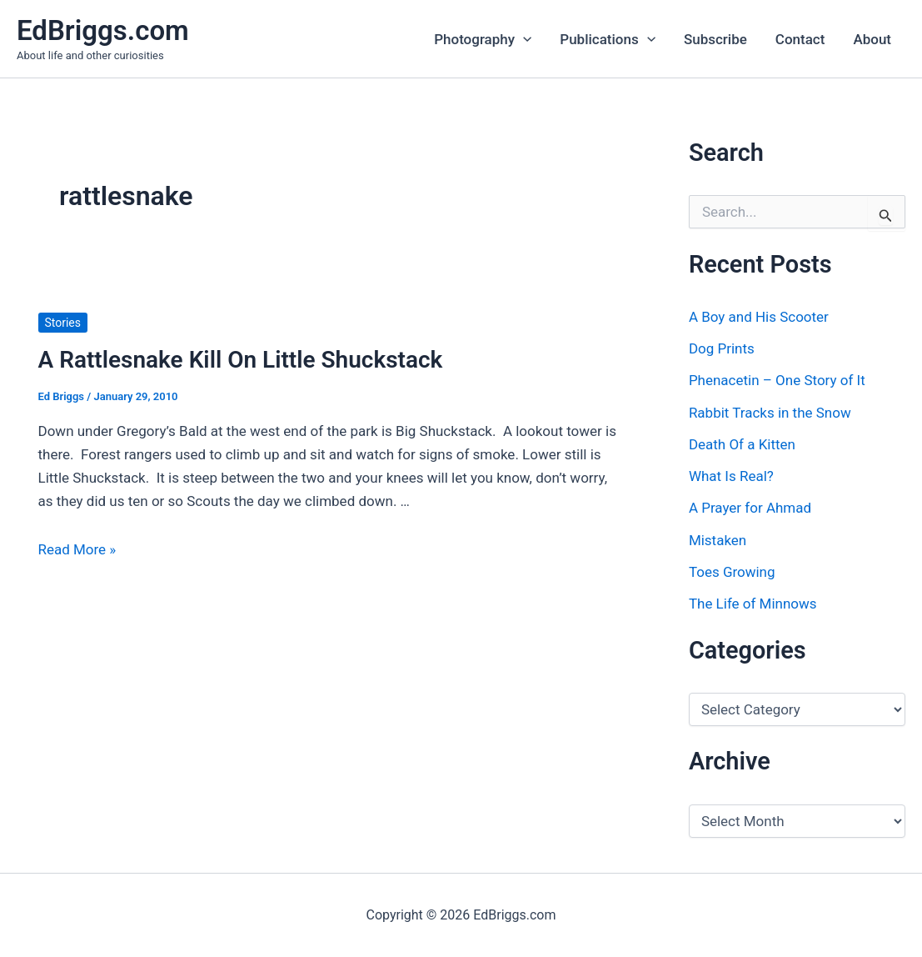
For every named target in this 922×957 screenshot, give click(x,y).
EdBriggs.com (103, 30)
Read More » (77, 549)
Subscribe (715, 39)
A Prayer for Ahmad (750, 507)
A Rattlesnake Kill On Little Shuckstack (240, 359)
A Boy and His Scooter (759, 316)
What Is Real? (731, 476)
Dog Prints (722, 348)
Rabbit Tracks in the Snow (770, 412)
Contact (800, 39)
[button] (523, 39)
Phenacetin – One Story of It (777, 380)
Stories (63, 322)
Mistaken (717, 540)
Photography (482, 39)
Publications (607, 39)
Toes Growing (732, 572)
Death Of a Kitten (742, 444)
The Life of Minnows (753, 603)
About (872, 39)
